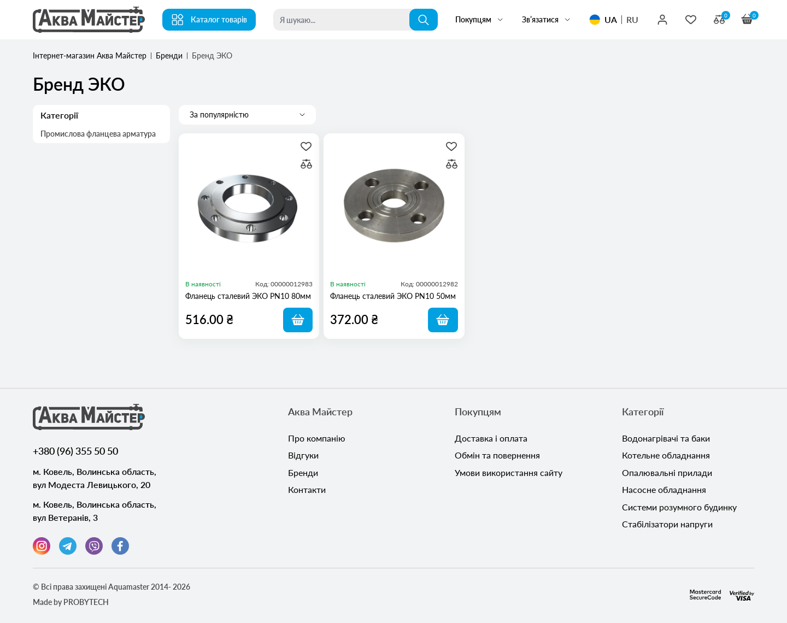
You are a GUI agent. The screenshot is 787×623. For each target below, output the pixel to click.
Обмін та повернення (497, 456)
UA (610, 19)
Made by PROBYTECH (71, 602)
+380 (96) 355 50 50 (75, 451)
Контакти (307, 491)
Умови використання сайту (508, 473)
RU (632, 19)
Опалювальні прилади (667, 473)
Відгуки (303, 456)
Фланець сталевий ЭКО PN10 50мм (393, 296)
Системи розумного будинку (679, 508)
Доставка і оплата (491, 438)
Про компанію (316, 438)
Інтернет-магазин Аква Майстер (89, 55)
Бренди (169, 55)
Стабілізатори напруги (667, 526)
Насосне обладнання (664, 491)
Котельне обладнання (666, 456)
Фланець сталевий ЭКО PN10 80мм (248, 296)
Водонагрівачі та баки (666, 438)
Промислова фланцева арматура (99, 134)
